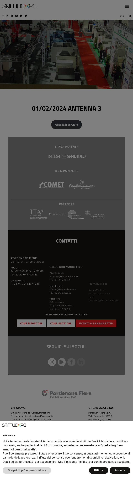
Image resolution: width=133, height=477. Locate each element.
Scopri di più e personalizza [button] (27, 470)
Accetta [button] (120, 470)
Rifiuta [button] (98, 470)
